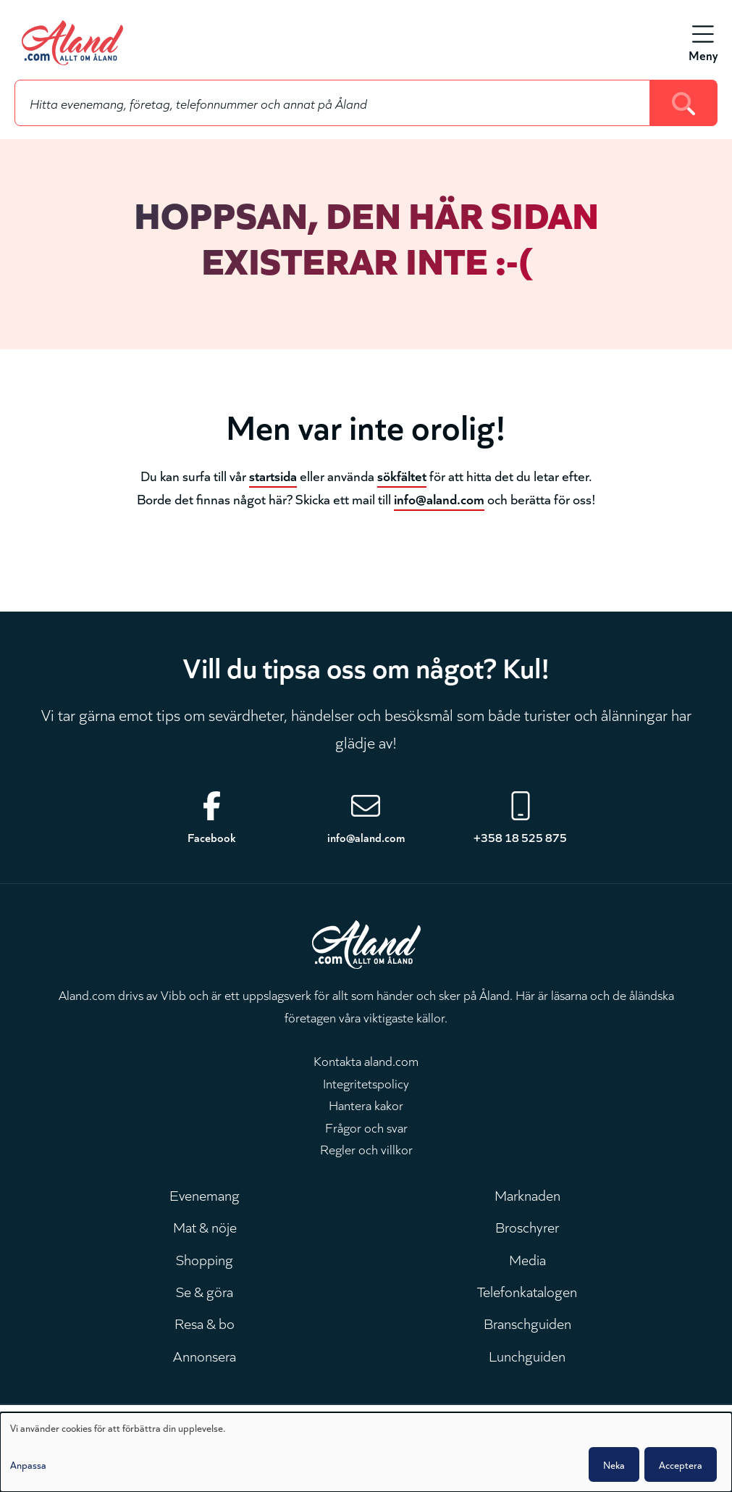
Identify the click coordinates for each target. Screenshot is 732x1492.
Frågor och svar (366, 1126)
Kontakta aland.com (366, 1060)
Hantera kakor (366, 1104)
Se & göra (204, 1290)
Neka (614, 1464)
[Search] (684, 103)
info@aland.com (439, 498)
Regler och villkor (366, 1148)
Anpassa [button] (28, 1464)
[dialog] (366, 1452)
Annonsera (204, 1355)
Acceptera (680, 1464)
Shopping (204, 1259)
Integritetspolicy (366, 1082)
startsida (273, 475)
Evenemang (204, 1194)
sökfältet (401, 475)
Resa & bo (204, 1322)
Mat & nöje (205, 1226)
